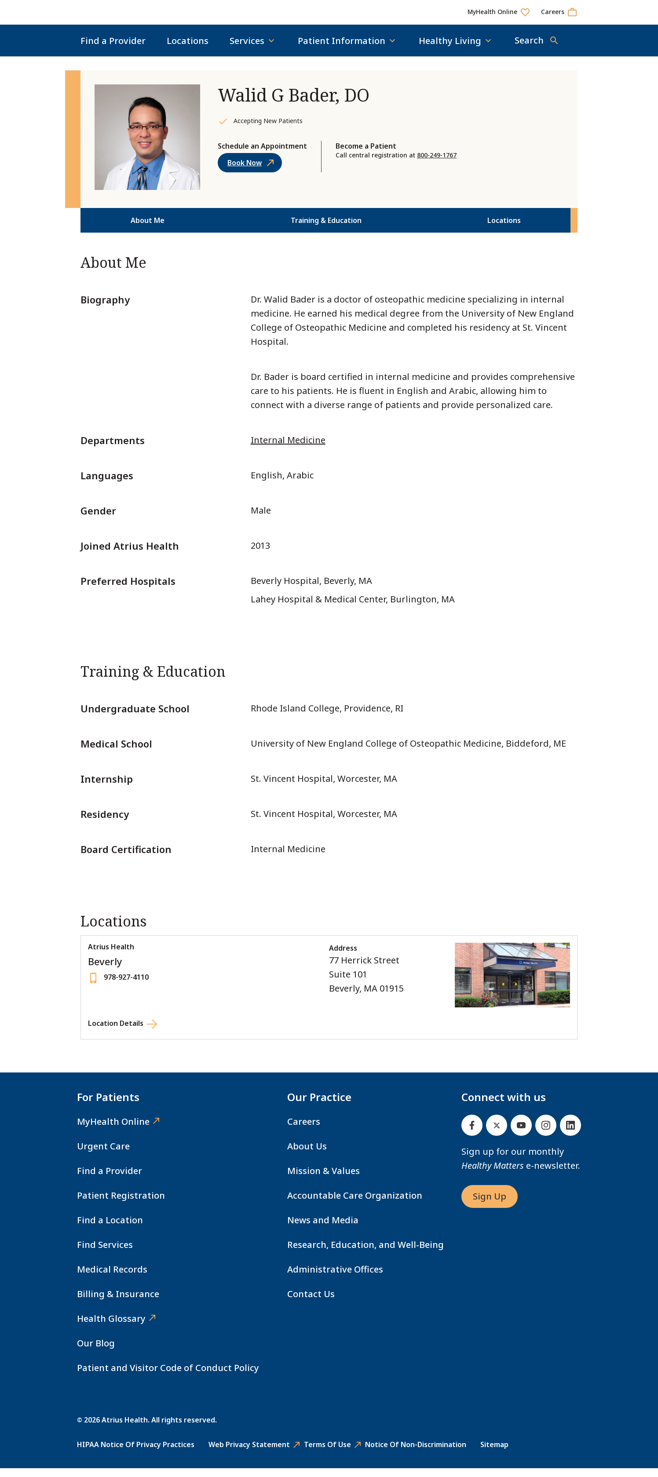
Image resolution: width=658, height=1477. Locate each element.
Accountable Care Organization (354, 1204)
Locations (187, 49)
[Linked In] (570, 1134)
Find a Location (110, 1229)
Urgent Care (103, 1155)
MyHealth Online (113, 1130)
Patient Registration (121, 1204)
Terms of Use (327, 1453)
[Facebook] (472, 1134)
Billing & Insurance (118, 1303)
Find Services (105, 1253)
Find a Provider (113, 49)
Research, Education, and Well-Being (365, 1253)
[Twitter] (496, 1134)
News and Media (322, 1229)
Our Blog (96, 1352)
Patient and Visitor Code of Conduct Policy (168, 1376)
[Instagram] (545, 1134)
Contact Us (311, 1303)
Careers (303, 1130)
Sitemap (494, 1453)
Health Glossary (111, 1327)
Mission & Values (323, 1179)
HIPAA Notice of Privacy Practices (135, 1453)
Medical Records (112, 1278)
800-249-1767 (437, 164)
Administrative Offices (335, 1278)
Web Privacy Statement (249, 1453)
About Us (307, 1155)
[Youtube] (521, 1134)
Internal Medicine (288, 449)
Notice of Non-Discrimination (415, 1453)
